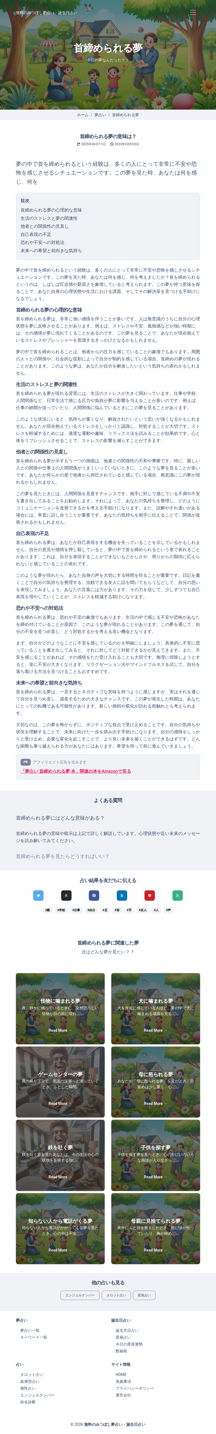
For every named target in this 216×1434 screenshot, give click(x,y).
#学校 (61, 910)
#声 (168, 910)
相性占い (28, 1388)
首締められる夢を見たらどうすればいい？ (63, 856)
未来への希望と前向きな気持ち (51, 250)
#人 (156, 910)
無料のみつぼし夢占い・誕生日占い (46, 12)
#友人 (143, 910)
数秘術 (121, 1351)
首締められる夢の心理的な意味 (51, 210)
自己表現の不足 (36, 234)
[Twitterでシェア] (38, 895)
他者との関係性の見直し (45, 226)
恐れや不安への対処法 (42, 242)
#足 (105, 910)
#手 (129, 910)
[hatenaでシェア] (122, 895)
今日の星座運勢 (129, 1344)
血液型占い (29, 1381)
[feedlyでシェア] (177, 895)
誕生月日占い (127, 1330)
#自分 (91, 910)
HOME (121, 1374)
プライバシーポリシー (135, 1388)
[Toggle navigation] (193, 13)
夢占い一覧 (29, 1330)
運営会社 (123, 1395)
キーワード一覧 (33, 1337)
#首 (117, 910)
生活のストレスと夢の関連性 (49, 218)
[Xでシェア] (66, 895)
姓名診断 (28, 1402)
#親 (47, 910)
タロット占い (116, 1295)
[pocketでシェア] (149, 895)
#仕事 (76, 910)
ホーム (83, 115)
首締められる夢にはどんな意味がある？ (60, 818)
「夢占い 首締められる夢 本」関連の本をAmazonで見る (76, 771)
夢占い (100, 115)
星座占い (144, 1295)
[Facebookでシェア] (94, 895)
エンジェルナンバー (80, 1295)
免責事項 (123, 1381)
